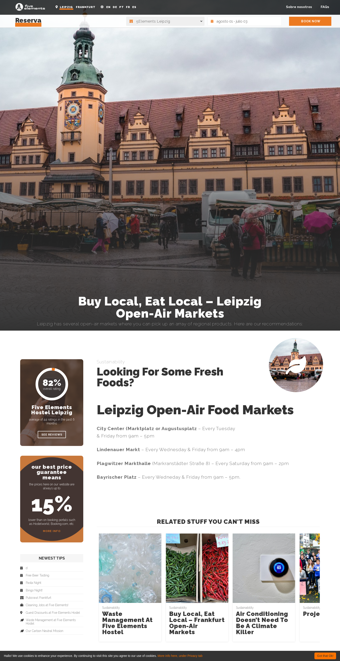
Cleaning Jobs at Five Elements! (47, 605)
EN (108, 7)
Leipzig (66, 7)
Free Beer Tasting (37, 575)
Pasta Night (33, 582)
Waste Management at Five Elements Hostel (127, 623)
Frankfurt (85, 7)
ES (134, 7)
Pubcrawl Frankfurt (38, 597)
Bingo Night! (34, 590)
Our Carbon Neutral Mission (44, 631)
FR (128, 7)
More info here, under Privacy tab (180, 656)
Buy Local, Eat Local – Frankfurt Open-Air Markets (197, 623)
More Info (51, 531)
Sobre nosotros (299, 7)
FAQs (325, 7)
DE (115, 7)
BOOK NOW (310, 21)
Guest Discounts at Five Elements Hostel (53, 612)
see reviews (51, 434)
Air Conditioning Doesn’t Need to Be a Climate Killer (262, 623)
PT (121, 7)
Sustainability (111, 361)
